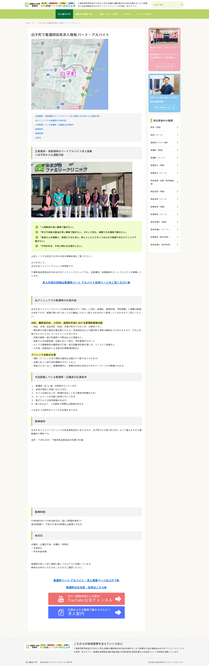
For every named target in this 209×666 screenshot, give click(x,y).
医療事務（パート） (159, 214)
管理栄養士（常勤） (159, 221)
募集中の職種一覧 (85, 14)
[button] (181, 5)
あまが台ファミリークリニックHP (56, 662)
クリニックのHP (143, 14)
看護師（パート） (158, 157)
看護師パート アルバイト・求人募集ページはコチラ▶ (86, 580)
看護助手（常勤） (158, 165)
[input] (167, 4)
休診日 (38, 137)
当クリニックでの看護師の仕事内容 (50, 120)
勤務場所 (39, 129)
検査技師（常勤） (158, 191)
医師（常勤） (156, 127)
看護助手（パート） (159, 173)
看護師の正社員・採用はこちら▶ (86, 587)
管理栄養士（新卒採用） (161, 244)
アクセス (127, 14)
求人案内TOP (64, 14)
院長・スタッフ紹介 (109, 14)
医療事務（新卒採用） (160, 237)
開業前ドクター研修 (159, 142)
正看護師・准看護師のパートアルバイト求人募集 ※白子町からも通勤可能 (67, 116)
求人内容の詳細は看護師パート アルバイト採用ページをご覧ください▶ (86, 282)
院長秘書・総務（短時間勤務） (162, 182)
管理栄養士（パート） (160, 229)
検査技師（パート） (159, 199)
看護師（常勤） (157, 150)
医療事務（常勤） (158, 206)
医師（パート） (157, 135)
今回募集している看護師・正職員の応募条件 (54, 124)
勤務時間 (39, 133)
